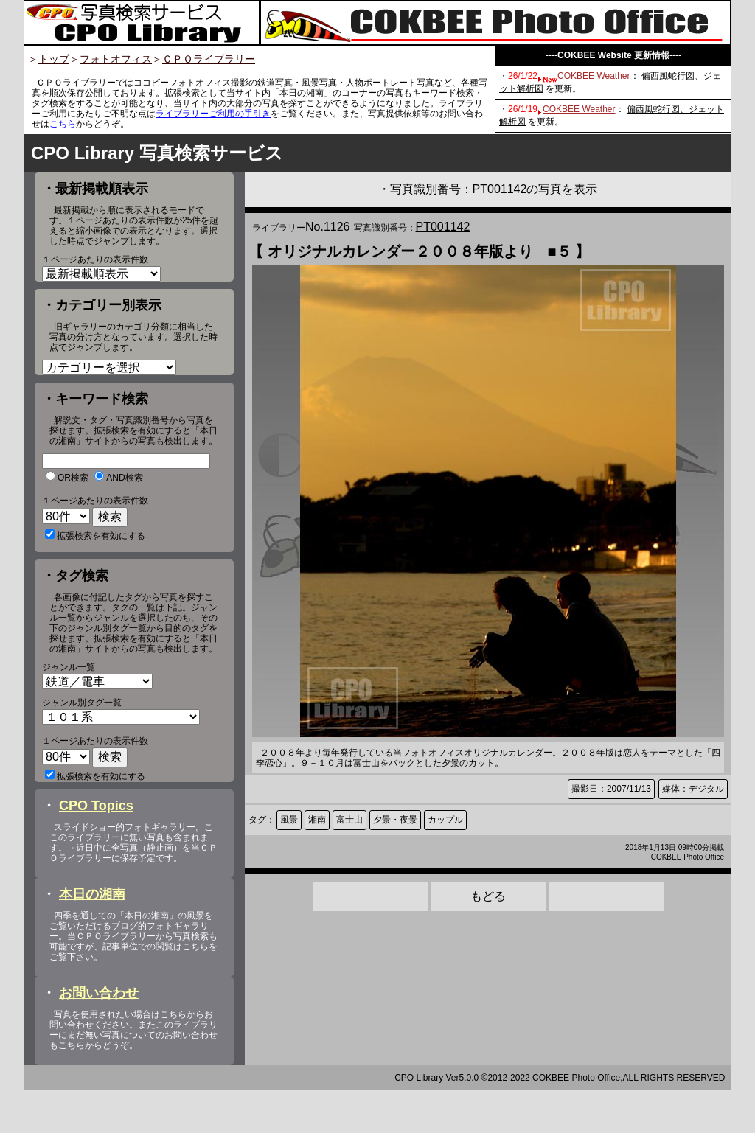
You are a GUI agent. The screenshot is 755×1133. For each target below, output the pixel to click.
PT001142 (443, 226)
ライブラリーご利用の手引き (213, 113)
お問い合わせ (99, 1035)
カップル (445, 820)
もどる (488, 896)
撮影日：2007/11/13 (611, 789)
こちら (62, 124)
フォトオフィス (116, 59)
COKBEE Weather (593, 76)
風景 (289, 820)
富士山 (349, 820)
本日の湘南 (92, 937)
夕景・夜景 (395, 820)
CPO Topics (96, 848)
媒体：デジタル (693, 789)
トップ (53, 59)
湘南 (317, 820)
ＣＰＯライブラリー (208, 59)
